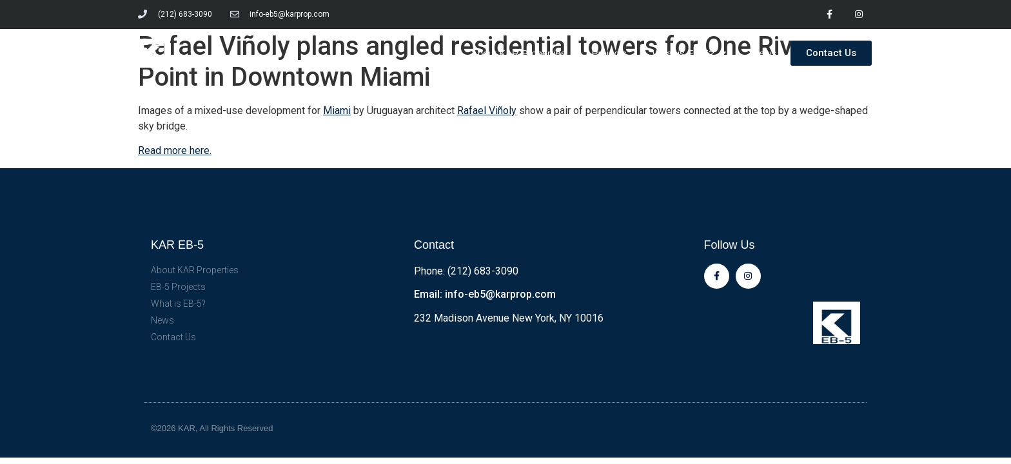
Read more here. (174, 150)
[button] (831, 53)
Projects (608, 53)
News (764, 53)
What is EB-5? (690, 53)
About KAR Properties (518, 53)
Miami (337, 110)
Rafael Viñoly (486, 110)
